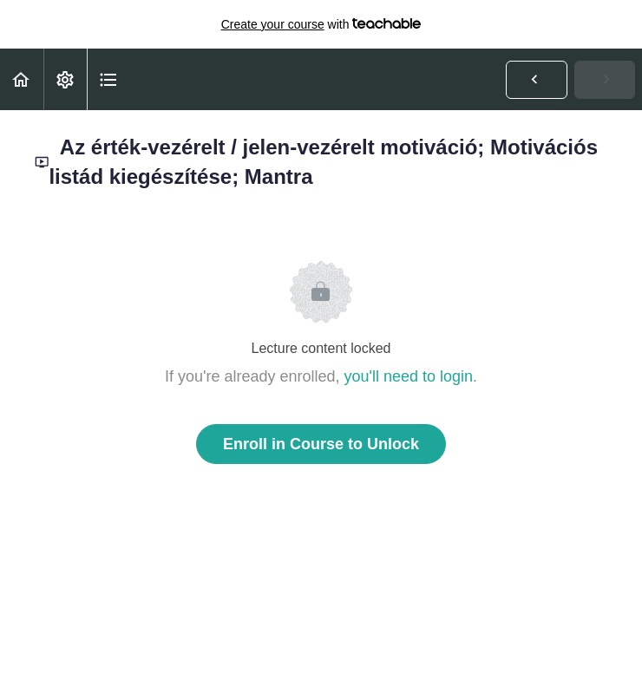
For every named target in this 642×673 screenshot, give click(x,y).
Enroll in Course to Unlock (321, 444)
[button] (21, 79)
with (321, 24)
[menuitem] (65, 79)
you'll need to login (409, 376)
